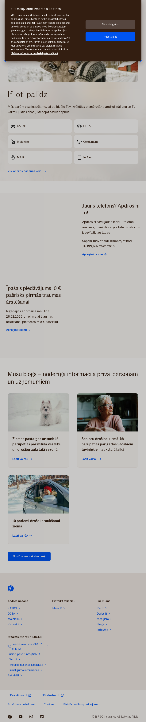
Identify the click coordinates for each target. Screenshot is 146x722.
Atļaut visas (110, 36)
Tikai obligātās (110, 24)
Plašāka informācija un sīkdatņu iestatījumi (34, 53)
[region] (73, 30)
